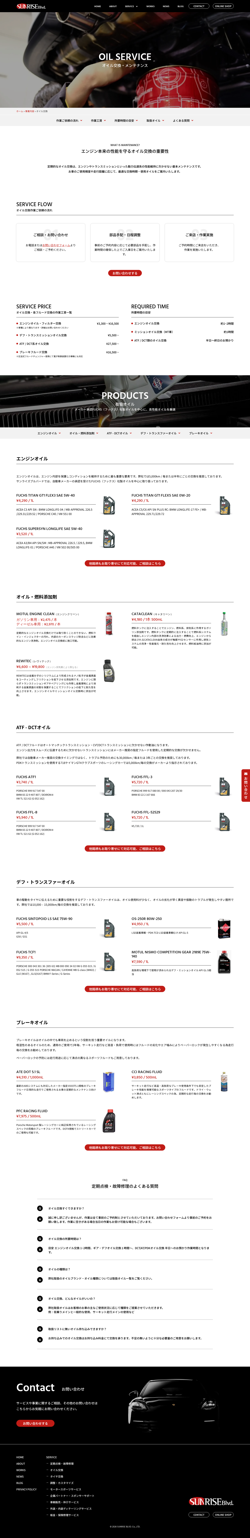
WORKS (150, 6)
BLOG (181, 6)
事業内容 (29, 111)
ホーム (19, 111)
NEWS (166, 6)
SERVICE (131, 6)
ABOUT (113, 6)
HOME (97, 6)
